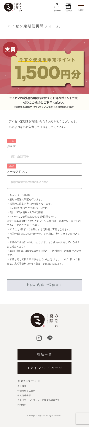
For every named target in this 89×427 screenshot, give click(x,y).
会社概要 (22, 386)
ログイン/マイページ (44, 368)
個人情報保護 (24, 395)
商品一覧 (44, 354)
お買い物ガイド (29, 381)
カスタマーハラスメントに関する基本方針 (39, 400)
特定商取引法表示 (26, 391)
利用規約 (22, 405)
